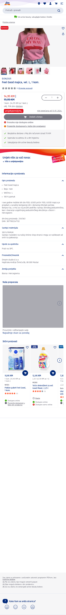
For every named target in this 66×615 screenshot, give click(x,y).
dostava (19, 106)
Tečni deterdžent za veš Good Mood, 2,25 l (42, 387)
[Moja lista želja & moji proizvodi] (44, 3)
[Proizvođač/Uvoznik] (33, 255)
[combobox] (33, 11)
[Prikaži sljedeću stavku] (59, 360)
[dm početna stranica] (7, 3)
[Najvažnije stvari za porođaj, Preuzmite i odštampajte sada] (33, 311)
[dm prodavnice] (39, 3)
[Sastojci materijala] (33, 228)
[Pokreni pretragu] (58, 11)
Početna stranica (9, 22)
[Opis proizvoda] (33, 180)
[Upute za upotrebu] (33, 244)
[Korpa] (56, 3)
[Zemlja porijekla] (33, 269)
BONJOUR (6, 79)
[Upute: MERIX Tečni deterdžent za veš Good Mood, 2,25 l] (36, 398)
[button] (61, 3)
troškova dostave (9, 579)
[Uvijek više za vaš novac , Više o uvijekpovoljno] (33, 159)
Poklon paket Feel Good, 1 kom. (15, 389)
